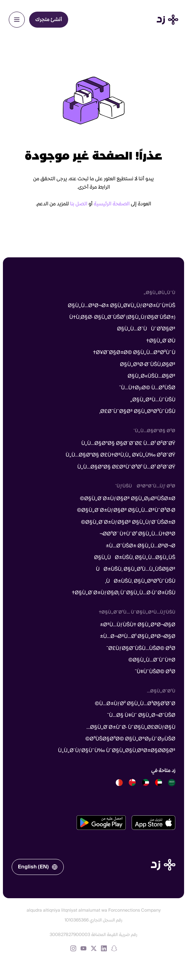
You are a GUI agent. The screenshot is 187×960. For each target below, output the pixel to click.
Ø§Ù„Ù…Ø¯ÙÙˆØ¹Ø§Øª (146, 329)
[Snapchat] (114, 948)
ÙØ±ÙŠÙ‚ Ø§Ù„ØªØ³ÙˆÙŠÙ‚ (140, 581)
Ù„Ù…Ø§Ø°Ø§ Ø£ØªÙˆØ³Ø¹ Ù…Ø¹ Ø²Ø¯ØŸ (126, 467)
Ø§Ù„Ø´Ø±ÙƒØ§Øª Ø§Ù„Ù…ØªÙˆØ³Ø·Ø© (126, 510)
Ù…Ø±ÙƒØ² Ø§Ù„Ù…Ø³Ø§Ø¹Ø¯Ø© (135, 703)
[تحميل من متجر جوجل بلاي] (101, 822)
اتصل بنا (78, 204)
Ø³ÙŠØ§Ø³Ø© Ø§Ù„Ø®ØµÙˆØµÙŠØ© (130, 739)
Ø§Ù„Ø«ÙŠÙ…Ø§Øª (151, 376)
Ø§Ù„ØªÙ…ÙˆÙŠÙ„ (152, 399)
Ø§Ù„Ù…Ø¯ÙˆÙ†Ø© (151, 660)
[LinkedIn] (104, 948)
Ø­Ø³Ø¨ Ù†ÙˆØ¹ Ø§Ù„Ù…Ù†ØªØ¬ (137, 534)
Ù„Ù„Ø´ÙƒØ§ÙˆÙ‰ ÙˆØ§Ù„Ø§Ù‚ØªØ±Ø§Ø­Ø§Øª (116, 750)
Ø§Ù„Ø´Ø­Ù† (160, 341)
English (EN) (38, 867)
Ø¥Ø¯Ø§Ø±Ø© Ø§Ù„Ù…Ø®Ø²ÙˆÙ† (134, 352)
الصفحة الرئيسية (112, 204)
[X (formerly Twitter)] (94, 948)
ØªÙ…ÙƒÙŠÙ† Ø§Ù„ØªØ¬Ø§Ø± (137, 624)
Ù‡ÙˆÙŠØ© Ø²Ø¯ (155, 671)
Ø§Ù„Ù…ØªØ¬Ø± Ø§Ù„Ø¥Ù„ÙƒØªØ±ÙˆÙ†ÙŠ (121, 305)
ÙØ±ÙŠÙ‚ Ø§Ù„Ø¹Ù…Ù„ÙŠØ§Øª (135, 569)
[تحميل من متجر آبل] (153, 822)
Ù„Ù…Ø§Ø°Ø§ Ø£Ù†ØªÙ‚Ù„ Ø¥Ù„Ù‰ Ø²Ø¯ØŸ (120, 455)
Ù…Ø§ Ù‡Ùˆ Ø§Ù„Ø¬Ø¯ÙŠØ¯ (141, 715)
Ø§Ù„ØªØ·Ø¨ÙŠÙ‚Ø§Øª (147, 364)
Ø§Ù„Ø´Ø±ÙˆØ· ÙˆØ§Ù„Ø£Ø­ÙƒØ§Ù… (130, 727)
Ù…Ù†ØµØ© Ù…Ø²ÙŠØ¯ (147, 387)
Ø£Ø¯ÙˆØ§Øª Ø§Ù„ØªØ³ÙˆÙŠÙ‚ (137, 411)
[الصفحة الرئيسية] (163, 865)
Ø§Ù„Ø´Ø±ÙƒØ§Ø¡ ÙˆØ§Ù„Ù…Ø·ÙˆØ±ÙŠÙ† (123, 593)
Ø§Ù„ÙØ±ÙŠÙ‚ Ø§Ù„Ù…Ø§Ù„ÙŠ (134, 557)
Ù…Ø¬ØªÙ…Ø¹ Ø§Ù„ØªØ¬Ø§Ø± (137, 636)
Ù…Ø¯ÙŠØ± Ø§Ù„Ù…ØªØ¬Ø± (140, 546)
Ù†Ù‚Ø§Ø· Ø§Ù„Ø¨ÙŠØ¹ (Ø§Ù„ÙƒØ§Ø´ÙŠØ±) (122, 317)
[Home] (167, 20)
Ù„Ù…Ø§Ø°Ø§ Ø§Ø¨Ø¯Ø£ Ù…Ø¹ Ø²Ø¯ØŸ (128, 443)
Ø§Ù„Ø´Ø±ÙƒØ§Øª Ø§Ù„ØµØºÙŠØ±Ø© (127, 498)
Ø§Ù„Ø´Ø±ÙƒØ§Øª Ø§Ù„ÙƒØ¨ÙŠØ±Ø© (128, 522)
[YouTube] (83, 948)
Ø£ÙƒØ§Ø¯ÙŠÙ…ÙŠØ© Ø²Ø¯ (140, 648)
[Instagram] (73, 948)
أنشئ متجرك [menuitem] (48, 19)
